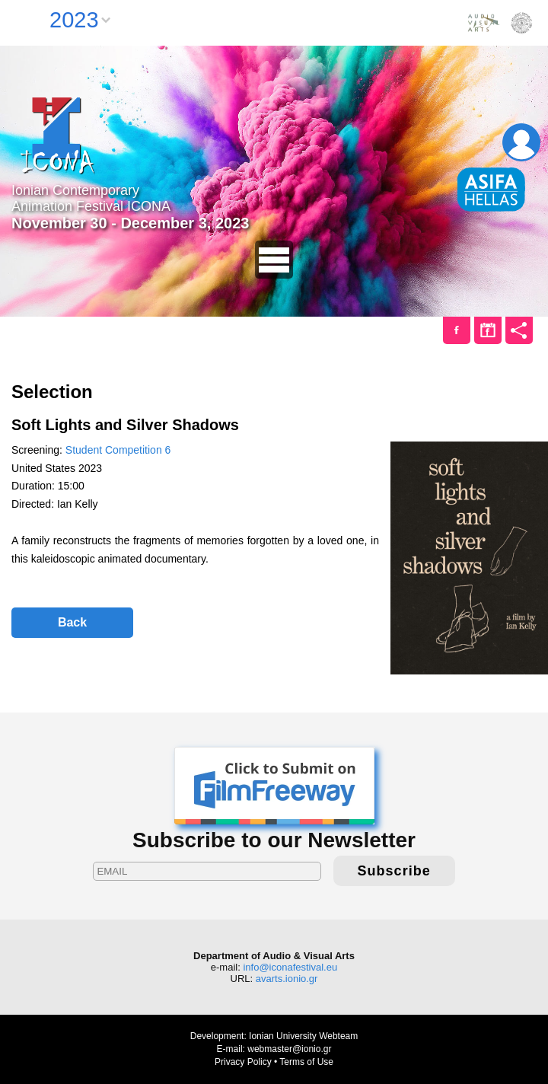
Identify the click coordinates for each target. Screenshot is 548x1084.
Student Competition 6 (118, 450)
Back (72, 622)
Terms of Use (306, 1062)
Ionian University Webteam (303, 1036)
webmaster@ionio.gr (289, 1049)
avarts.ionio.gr (287, 978)
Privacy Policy (243, 1062)
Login (521, 142)
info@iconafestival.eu (290, 967)
